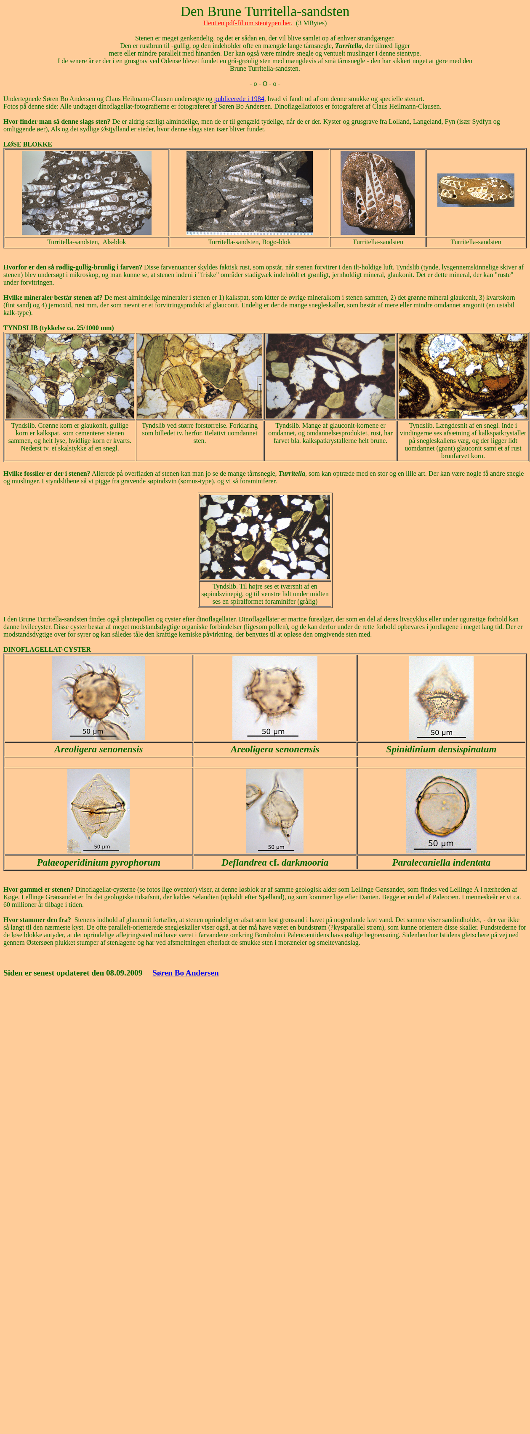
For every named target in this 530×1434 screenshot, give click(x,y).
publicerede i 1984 (239, 98)
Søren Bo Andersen (185, 972)
